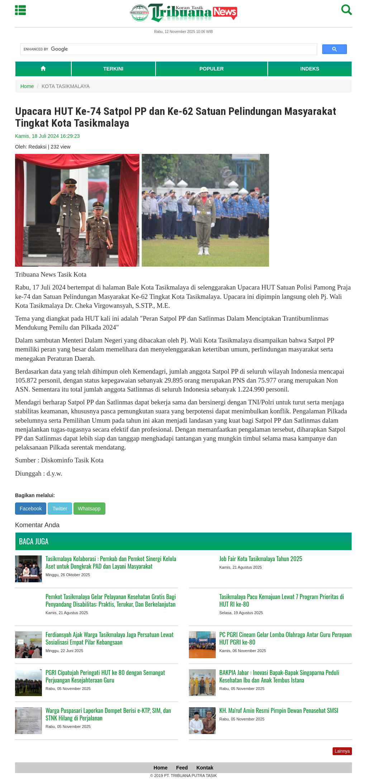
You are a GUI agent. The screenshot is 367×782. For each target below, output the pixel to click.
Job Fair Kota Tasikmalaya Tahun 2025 (260, 558)
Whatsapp (89, 508)
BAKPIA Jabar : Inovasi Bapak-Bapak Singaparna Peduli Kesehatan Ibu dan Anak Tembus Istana (279, 676)
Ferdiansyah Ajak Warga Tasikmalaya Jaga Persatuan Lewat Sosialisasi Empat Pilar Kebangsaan (109, 638)
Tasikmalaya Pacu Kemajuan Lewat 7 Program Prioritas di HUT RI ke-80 (281, 600)
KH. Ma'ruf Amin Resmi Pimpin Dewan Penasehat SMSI (278, 710)
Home (27, 86)
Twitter (59, 508)
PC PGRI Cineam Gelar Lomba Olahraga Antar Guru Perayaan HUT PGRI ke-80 (285, 638)
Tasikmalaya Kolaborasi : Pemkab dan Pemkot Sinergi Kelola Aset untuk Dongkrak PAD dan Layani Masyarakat (111, 562)
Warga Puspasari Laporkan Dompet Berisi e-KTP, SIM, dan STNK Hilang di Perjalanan (108, 714)
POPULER (211, 69)
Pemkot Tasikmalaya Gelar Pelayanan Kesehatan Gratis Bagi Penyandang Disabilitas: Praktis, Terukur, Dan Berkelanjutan (111, 600)
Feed (182, 768)
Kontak (204, 768)
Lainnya (342, 751)
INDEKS (309, 69)
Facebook (31, 508)
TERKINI (113, 69)
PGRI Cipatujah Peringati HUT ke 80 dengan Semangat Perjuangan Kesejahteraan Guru (105, 676)
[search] (168, 49)
